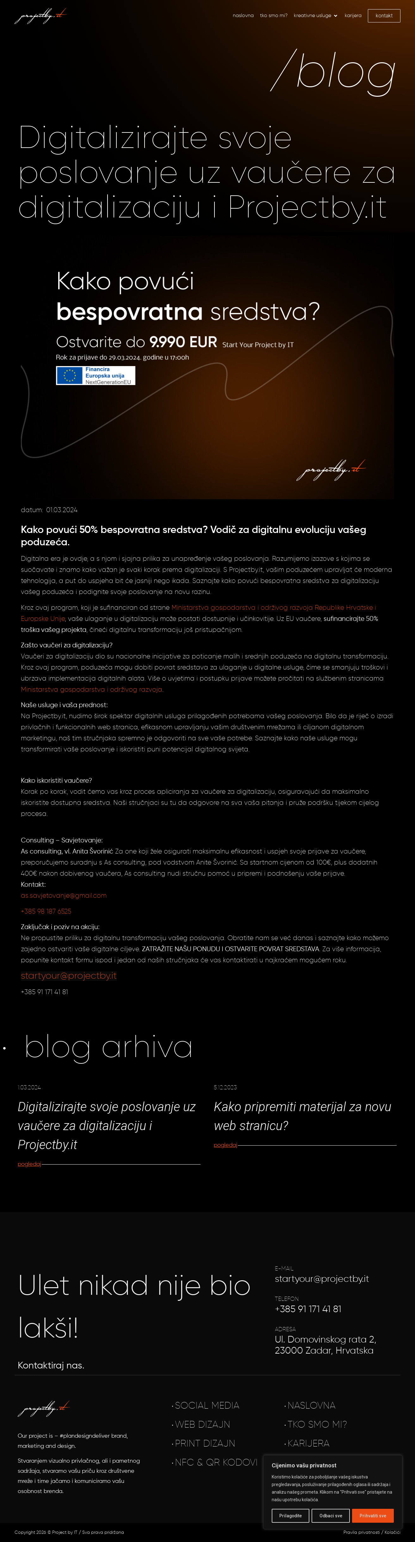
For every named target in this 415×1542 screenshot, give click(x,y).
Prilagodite (290, 1515)
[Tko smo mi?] (274, 16)
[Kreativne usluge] (316, 16)
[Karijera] (353, 16)
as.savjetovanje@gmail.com (64, 896)
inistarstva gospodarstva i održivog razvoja (94, 690)
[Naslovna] (243, 16)
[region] (332, 1492)
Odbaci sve (331, 1515)
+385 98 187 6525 (46, 912)
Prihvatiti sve (373, 1515)
